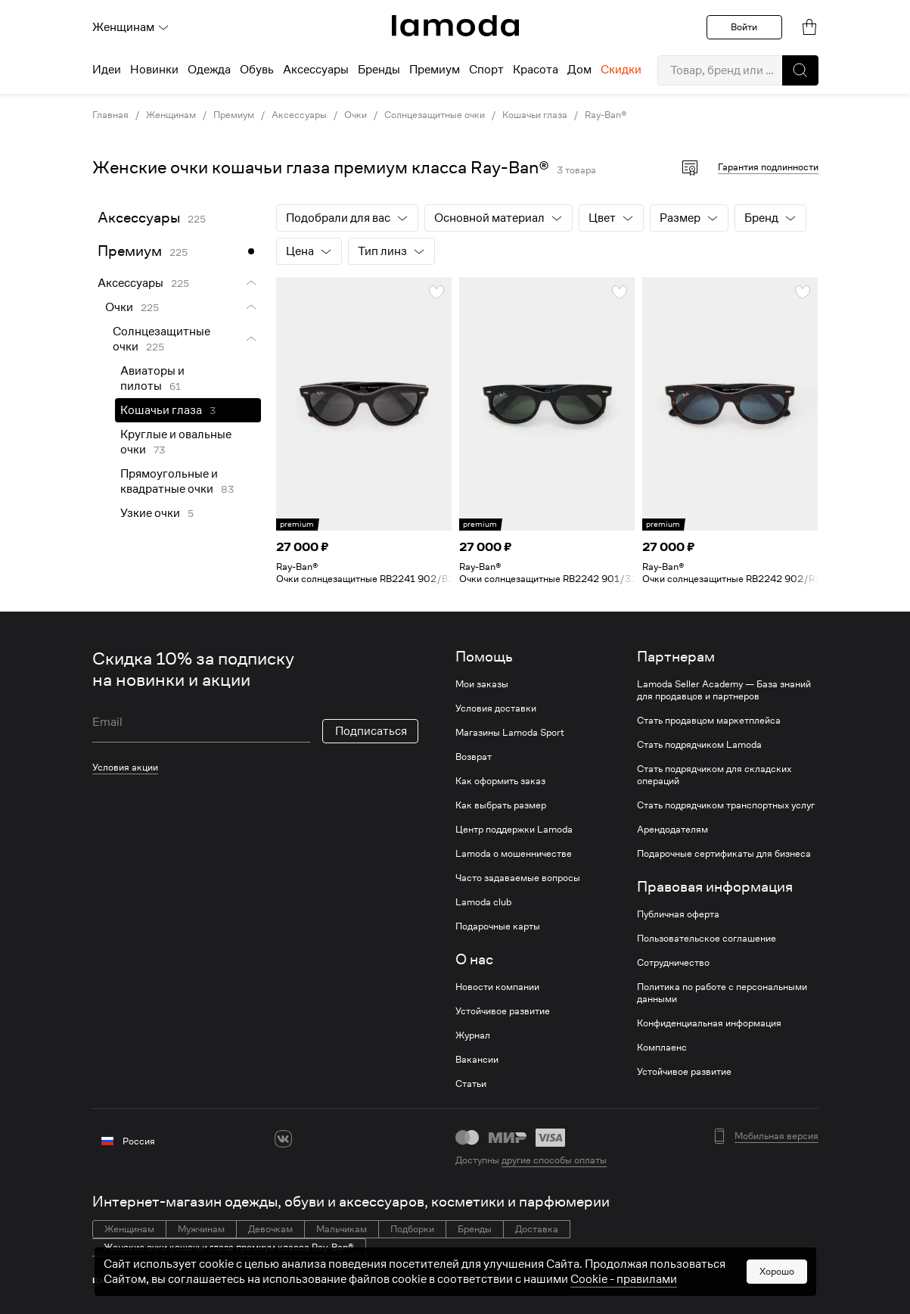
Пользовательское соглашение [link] (706, 939)
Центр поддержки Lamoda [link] (514, 830)
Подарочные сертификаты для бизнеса (724, 854)
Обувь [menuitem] (257, 69)
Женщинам (130, 27)
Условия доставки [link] (495, 708)
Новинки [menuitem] (154, 69)
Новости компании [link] (497, 987)
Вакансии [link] (476, 1060)
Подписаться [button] (371, 731)
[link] (455, 25)
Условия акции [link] (125, 767)
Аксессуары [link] (299, 115)
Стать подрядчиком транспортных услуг (726, 805)
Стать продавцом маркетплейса (709, 721)
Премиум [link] (233, 115)
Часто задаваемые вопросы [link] (517, 878)
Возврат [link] (473, 757)
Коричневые (139, 1280)
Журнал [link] (472, 1035)
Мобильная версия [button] (776, 1136)
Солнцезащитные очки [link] (434, 115)
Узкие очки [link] (150, 513)
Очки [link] (355, 115)
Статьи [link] (470, 1084)
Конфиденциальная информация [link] (709, 1023)
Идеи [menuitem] (106, 69)
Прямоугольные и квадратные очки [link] (169, 481)
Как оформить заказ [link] (500, 781)
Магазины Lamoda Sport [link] (509, 733)
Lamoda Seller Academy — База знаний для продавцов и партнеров (724, 690)
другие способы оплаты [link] (554, 1160)
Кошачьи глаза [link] (534, 115)
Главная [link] (110, 115)
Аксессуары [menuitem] (316, 69)
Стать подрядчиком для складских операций (714, 775)
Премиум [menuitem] (434, 69)
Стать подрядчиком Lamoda (699, 745)
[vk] (283, 1138)
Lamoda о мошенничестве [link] (513, 854)
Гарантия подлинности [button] (768, 166)
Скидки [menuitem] (621, 69)
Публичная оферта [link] (678, 914)
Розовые (182, 1280)
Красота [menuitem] (535, 69)
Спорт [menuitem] (486, 69)
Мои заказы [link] (481, 684)
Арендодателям (672, 830)
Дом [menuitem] (579, 69)
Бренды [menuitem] (379, 69)
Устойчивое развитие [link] (502, 1011)
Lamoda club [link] (483, 902)
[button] (800, 70)
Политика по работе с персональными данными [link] (722, 993)
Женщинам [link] (171, 115)
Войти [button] (744, 26)
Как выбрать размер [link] (500, 805)
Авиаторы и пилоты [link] (152, 378)
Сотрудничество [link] (673, 963)
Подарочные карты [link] (497, 926)
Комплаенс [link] (662, 1048)
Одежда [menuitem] (209, 69)
